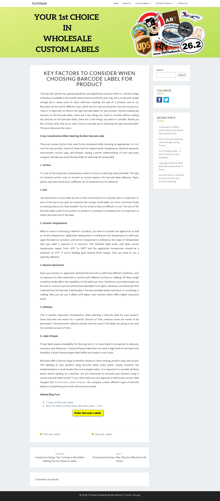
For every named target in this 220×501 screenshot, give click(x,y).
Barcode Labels (52, 434)
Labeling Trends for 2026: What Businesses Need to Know (171, 166)
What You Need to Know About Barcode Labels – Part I (74, 405)
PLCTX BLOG (39, 3)
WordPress (117, 495)
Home (116, 3)
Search (160, 70)
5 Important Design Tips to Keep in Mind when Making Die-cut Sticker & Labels (59, 457)
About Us (127, 3)
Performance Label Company (70, 382)
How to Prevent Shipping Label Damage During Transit (171, 142)
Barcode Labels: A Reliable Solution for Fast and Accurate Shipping (171, 178)
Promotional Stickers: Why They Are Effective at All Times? (119, 457)
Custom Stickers (163, 3)
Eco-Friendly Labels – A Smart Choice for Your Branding (170, 154)
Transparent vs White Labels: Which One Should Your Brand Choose (171, 130)
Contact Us (182, 3)
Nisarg (136, 495)
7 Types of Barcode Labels (59, 402)
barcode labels (103, 434)
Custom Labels (142, 3)
